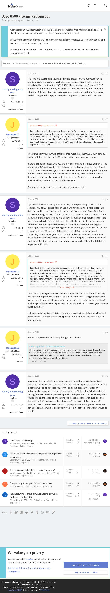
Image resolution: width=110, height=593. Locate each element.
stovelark (96, 472)
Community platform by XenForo (28, 582)
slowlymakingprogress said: (42, 125)
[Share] (102, 73)
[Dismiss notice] (104, 29)
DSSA (12, 500)
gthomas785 (94, 499)
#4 (106, 256)
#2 (106, 119)
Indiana (19, 148)
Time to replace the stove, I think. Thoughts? (32, 470)
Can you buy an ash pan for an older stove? (31, 483)
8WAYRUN (44, 590)
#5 (106, 332)
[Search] (106, 5)
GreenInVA (14, 460)
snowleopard (15, 473)
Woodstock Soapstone (42, 486)
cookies (29, 559)
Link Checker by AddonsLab (29, 585)
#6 (106, 376)
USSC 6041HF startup (21, 440)
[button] (4, 6)
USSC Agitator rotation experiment (47, 346)
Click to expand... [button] (67, 287)
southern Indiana (15, 109)
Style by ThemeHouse (13, 587)
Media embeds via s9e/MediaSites (40, 587)
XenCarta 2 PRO (15, 590)
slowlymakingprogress (13, 20)
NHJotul (13, 486)
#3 (106, 199)
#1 (106, 73)
